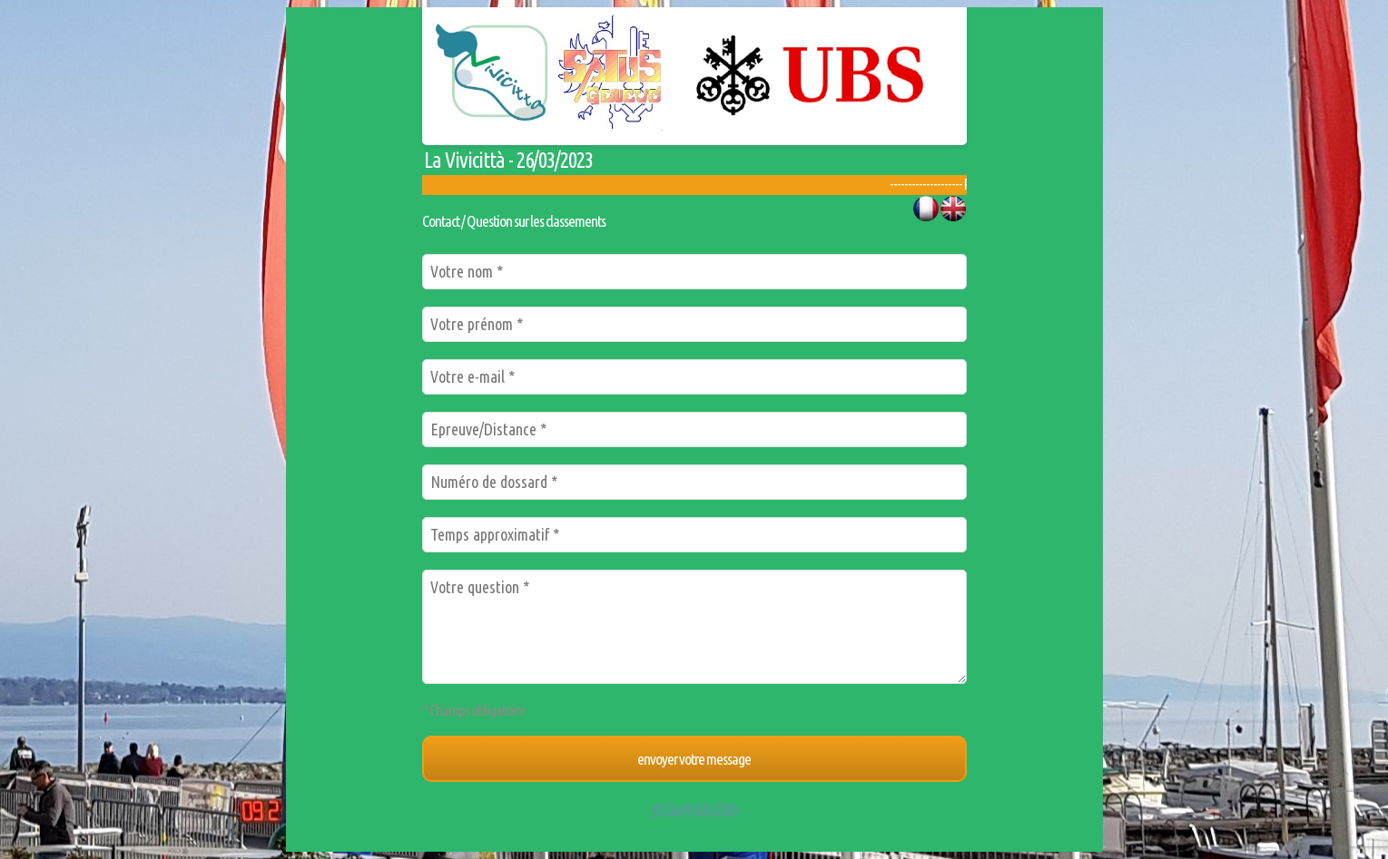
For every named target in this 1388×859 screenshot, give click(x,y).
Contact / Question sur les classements (513, 220)
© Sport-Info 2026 (694, 808)
